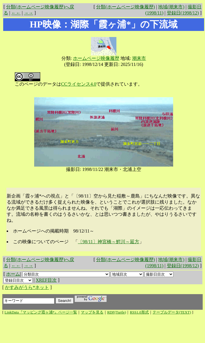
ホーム (13, 274)
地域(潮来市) (171, 6)
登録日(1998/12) (183, 12)
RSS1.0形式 (139, 312)
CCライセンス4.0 (78, 84)
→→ (28, 12)
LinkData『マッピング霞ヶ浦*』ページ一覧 (41, 312)
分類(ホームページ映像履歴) (125, 6)
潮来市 (139, 58)
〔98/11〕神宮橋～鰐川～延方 (108, 241)
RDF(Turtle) (116, 312)
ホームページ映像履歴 (96, 58)
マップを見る (92, 312)
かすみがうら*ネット (27, 287)
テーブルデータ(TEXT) (172, 312)
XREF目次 (46, 280)
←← (16, 12)
